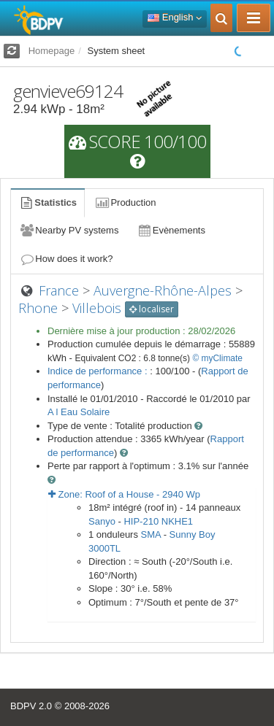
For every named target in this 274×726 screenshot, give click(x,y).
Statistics (47, 202)
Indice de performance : (98, 371)
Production (125, 202)
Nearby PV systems (68, 230)
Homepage (51, 50)
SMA (151, 534)
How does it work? (66, 258)
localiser (151, 309)
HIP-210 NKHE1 (158, 521)
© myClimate (217, 358)
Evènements (170, 230)
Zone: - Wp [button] (124, 494)
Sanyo (101, 521)
